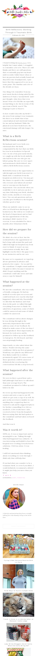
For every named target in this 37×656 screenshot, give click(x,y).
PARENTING (21, 477)
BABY (14, 477)
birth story (22, 63)
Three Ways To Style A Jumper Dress (18, 590)
